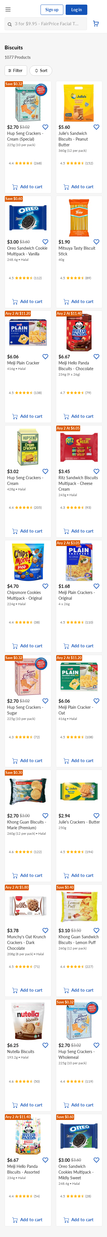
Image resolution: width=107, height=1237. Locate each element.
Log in (76, 9)
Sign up (51, 9)
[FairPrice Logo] (26, 9)
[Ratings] (25, 163)
